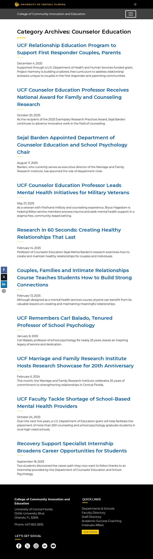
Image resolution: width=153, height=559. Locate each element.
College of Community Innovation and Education (51, 14)
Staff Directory (91, 517)
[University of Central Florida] (40, 4)
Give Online (90, 532)
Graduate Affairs (93, 525)
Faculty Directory (93, 512)
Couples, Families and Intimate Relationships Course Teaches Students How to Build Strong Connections (74, 277)
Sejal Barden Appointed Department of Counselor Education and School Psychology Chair (72, 145)
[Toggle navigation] (130, 14)
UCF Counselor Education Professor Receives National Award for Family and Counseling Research (73, 97)
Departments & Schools (98, 508)
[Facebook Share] (4, 270)
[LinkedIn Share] (4, 284)
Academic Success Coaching (101, 521)
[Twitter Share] (4, 277)
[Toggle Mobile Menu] (135, 4)
